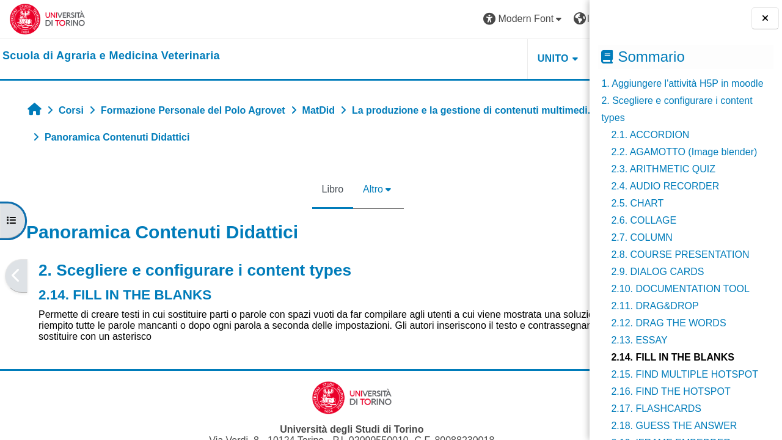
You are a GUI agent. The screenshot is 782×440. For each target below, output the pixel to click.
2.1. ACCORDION (650, 135)
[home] (111, 56)
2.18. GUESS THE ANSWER (674, 425)
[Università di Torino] (47, 18)
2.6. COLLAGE (643, 220)
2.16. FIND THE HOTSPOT (670, 391)
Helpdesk (512, 58)
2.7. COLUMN (641, 237)
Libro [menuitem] (276, 189)
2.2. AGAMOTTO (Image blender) (684, 152)
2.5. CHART (637, 203)
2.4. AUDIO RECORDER (665, 186)
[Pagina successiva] (585, 276)
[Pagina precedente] (16, 276)
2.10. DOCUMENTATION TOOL (680, 289)
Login (559, 18)
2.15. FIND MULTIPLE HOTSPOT (684, 374)
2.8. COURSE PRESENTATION (680, 254)
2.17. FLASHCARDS (656, 408)
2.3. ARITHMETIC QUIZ (663, 169)
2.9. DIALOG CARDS (657, 271)
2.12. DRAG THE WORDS (668, 323)
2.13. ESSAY (639, 340)
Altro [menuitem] (316, 189)
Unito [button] (439, 58)
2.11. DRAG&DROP (654, 306)
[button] (410, 19)
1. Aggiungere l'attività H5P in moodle (682, 83)
